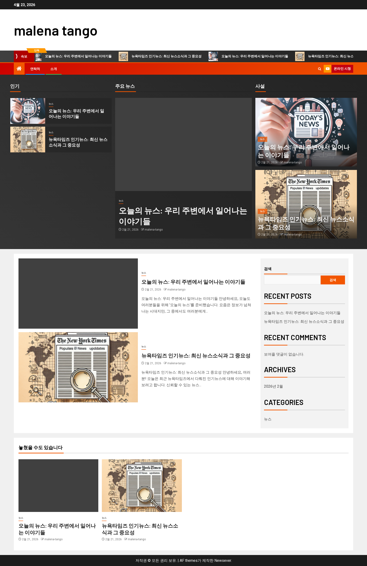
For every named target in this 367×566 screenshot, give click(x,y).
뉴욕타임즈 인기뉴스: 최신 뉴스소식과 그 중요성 (163, 56)
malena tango (56, 30)
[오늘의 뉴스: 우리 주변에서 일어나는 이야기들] (27, 111)
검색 (268, 269)
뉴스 (51, 104)
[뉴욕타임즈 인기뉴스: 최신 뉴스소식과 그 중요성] (27, 139)
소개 (53, 69)
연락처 (35, 69)
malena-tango (154, 229)
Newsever (222, 560)
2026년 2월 (273, 386)
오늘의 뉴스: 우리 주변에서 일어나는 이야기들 (75, 56)
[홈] (19, 69)
